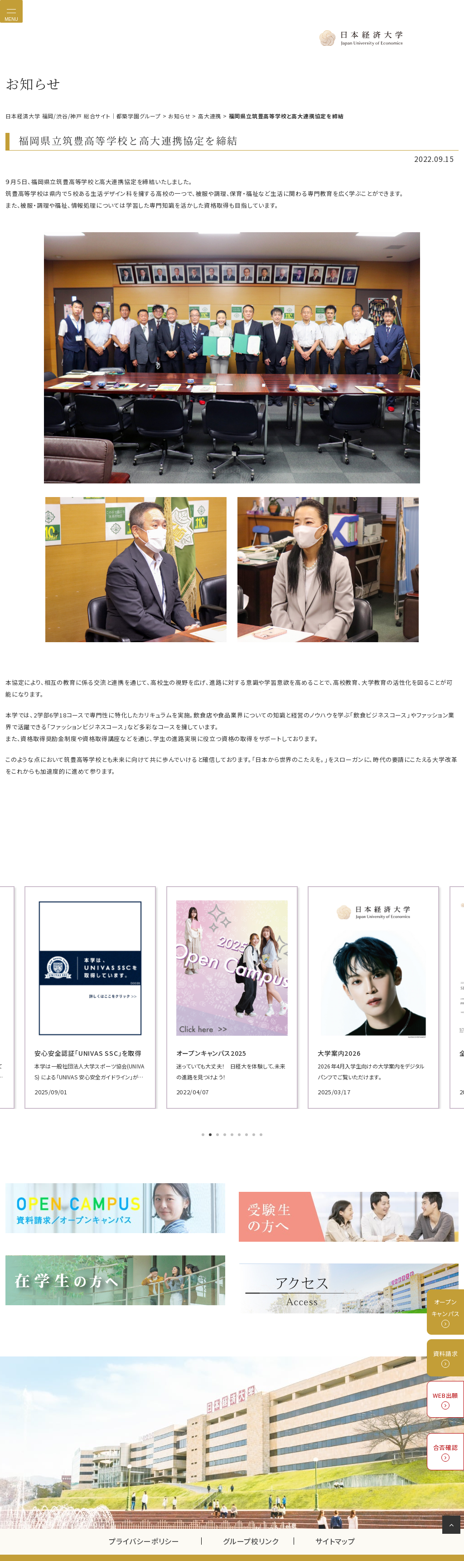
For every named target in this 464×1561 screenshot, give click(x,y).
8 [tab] (254, 1134)
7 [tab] (247, 1134)
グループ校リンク (258, 1522)
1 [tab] (204, 1134)
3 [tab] (218, 1134)
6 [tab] (240, 1134)
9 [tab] (262, 1134)
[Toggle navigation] (11, 11)
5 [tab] (233, 1134)
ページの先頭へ (453, 1526)
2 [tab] (211, 1134)
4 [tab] (225, 1134)
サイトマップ (335, 1522)
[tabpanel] (78, 996)
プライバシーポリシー (144, 1522)
